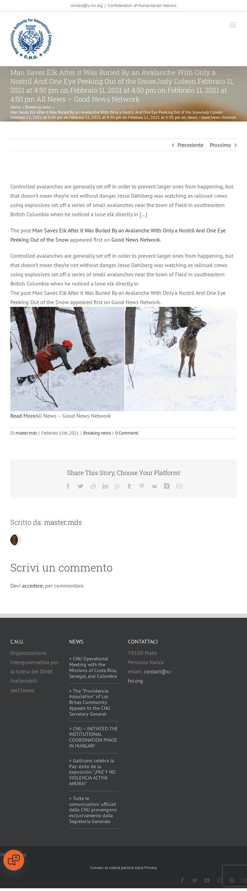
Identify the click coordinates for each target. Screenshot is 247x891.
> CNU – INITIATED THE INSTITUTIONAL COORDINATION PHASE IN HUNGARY (93, 737)
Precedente (190, 144)
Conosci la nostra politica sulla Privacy (123, 867)
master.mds (26, 433)
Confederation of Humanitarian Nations (142, 5)
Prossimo (220, 144)
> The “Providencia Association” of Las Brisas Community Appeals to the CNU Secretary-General (89, 702)
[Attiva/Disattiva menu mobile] (233, 24)
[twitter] (194, 880)
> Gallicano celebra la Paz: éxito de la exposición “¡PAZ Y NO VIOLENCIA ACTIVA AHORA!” (92, 772)
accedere (32, 585)
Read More (22, 415)
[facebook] (182, 880)
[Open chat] (13, 860)
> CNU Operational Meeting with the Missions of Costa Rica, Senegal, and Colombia (93, 667)
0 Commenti (126, 433)
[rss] (232, 880)
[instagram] (219, 880)
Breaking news (97, 433)
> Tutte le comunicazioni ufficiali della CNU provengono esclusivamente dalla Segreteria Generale (93, 809)
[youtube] (207, 880)
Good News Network (135, 239)
